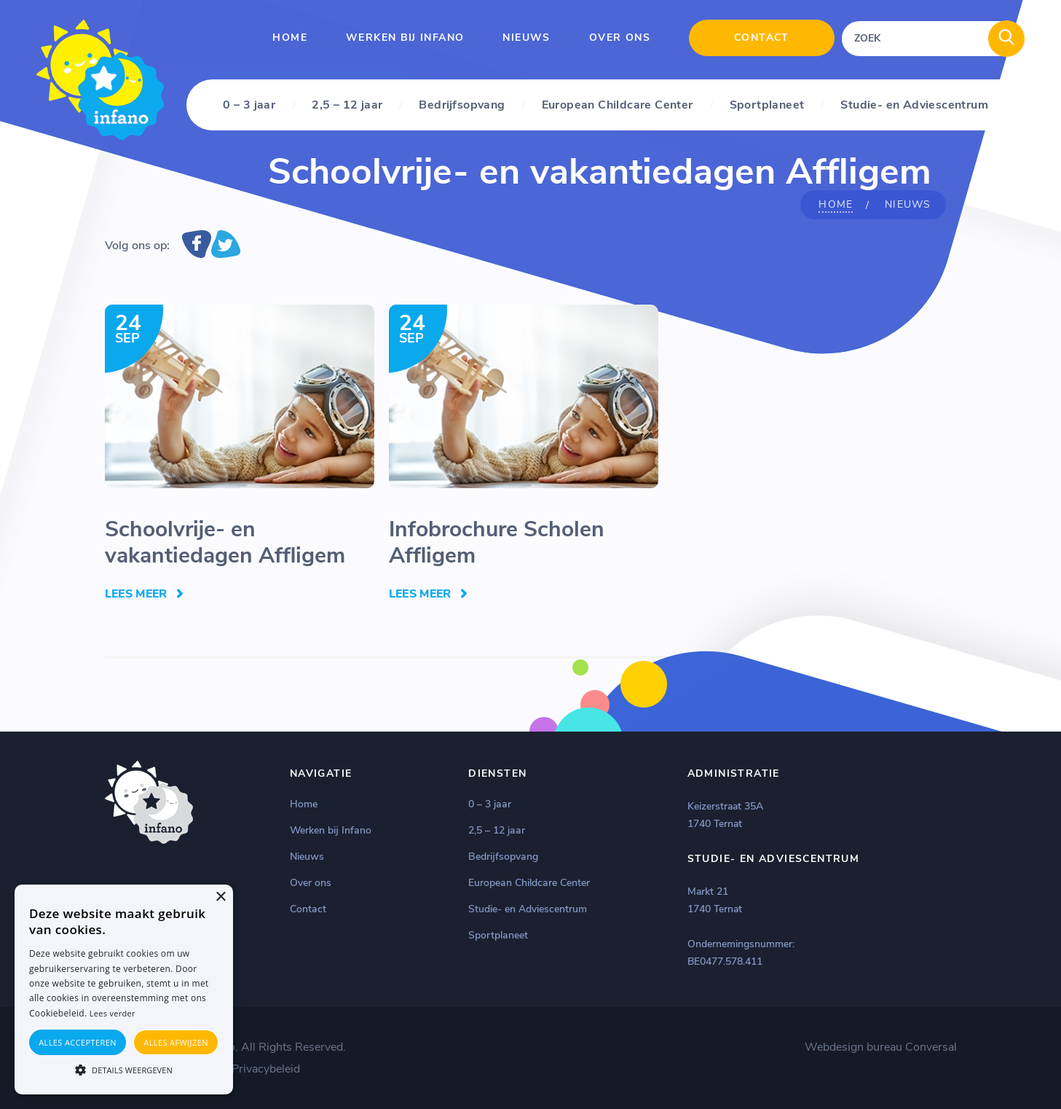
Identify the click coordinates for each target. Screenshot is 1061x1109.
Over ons (619, 37)
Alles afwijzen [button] (175, 1042)
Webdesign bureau (853, 1047)
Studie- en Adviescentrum (914, 105)
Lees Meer (136, 594)
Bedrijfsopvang (462, 105)
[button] (123, 1068)
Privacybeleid (266, 1069)
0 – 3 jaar (249, 105)
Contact (761, 37)
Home (289, 37)
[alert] (124, 989)
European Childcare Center (617, 105)
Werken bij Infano (405, 37)
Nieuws (526, 37)
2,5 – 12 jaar (347, 105)
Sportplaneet (767, 105)
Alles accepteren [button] (78, 1042)
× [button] (220, 897)
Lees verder (112, 1013)
